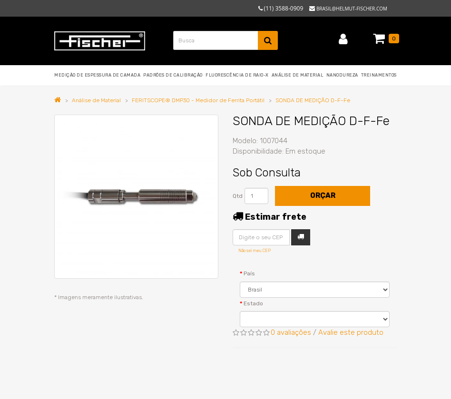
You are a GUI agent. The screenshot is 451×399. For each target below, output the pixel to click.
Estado (253, 303)
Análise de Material (96, 100)
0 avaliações (291, 332)
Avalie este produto (350, 332)
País (249, 273)
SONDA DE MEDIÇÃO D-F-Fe (312, 100)
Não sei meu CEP (254, 250)
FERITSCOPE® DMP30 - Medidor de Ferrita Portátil (198, 100)
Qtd (238, 196)
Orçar (322, 195)
